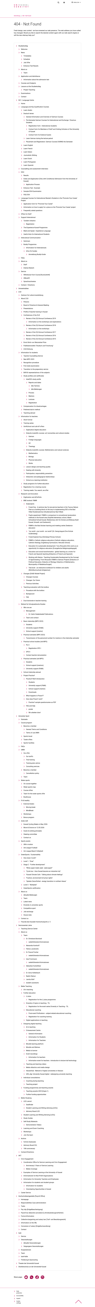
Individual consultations (32, 1078)
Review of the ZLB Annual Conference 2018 (41, 325)
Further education (30, 993)
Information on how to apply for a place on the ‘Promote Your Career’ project (50, 207)
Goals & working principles (33, 831)
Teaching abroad (29, 413)
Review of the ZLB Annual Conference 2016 (41, 335)
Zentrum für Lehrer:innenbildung (32, 295)
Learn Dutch (28, 159)
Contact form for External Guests (40, 135)
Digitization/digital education (36, 430)
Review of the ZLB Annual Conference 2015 (41, 339)
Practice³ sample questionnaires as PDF (42, 702)
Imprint (18, 1298)
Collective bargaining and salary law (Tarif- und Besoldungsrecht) (43, 1219)
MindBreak (29, 810)
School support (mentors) (35, 665)
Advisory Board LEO (33, 1111)
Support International (28, 217)
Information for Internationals (36, 248)
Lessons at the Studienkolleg (31, 86)
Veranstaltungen (26, 1240)
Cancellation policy (32, 773)
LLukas (28, 996)
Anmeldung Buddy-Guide (37, 254)
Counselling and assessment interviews (34, 169)
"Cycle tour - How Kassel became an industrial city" (43, 871)
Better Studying (26, 1098)
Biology (31, 457)
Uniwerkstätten (23, 288)
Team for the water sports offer (34, 794)
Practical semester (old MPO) (34, 659)
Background (30, 594)
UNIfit (23, 750)
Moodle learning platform (35, 1044)
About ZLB (24, 298)
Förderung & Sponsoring (29, 1260)
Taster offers (28, 740)
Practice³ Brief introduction (35, 679)
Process (31, 393)
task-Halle (24, 1256)
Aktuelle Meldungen (30, 895)
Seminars (27, 241)
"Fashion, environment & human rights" (39, 878)
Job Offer (27, 62)
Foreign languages (35, 440)
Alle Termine (35, 386)
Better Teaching (26, 986)
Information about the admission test (36, 80)
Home (23, 103)
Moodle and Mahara (33, 1047)
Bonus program (29, 817)
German (31, 436)
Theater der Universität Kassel (28, 1263)
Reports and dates (35, 382)
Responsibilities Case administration (33, 1203)
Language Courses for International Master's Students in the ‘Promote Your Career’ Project (49, 199)
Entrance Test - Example (32, 188)
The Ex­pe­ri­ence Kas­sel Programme (35, 227)
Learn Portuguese (30, 162)
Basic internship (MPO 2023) (33, 621)
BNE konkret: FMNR (30, 500)
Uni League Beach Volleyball (33, 851)
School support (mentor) (34, 631)
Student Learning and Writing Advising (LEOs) (42, 1108)
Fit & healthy (25, 800)
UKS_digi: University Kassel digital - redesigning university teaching (49, 1074)
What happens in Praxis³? (35, 696)
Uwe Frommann (31, 959)
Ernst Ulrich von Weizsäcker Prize (35, 342)
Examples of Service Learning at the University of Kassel (43, 1172)
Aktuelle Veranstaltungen (32, 1243)
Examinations (25, 93)
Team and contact (32, 618)
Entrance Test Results (31, 66)
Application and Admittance (30, 76)
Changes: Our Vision (33, 580)
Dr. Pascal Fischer (32, 952)
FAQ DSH (27, 195)
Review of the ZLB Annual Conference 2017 (41, 332)
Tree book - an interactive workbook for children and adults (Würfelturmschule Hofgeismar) (49, 569)
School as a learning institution (36, 480)
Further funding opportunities (36, 1094)
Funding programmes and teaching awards (38, 1088)
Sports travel (28, 736)
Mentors (31, 396)
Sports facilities (29, 743)
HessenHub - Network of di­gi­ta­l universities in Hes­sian (44, 1071)
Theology (32, 446)
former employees (30, 1142)
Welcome (24, 49)
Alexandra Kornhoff (33, 945)
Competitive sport (30, 908)
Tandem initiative (29, 221)
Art (30, 443)
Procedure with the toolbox (35, 590)
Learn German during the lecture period (39, 138)
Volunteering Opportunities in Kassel (38, 1189)
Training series (29, 423)
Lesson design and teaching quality (38, 467)
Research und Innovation (29, 494)
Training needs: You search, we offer (36, 490)
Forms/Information (27, 1216)
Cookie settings (18, 1302)
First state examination (31, 366)
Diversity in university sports (33, 905)
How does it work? (30, 858)
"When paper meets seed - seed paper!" (39, 868)
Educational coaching (33, 1010)
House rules (28, 915)
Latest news (28, 902)
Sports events (25, 841)
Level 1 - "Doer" (29, 861)
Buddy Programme (30, 244)
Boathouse (27, 797)
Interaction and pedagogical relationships (40, 477)
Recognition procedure (31, 362)
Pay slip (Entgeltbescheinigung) (32, 1209)
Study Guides (28, 1118)
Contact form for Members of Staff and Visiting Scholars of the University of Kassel (54, 130)
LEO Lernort (28, 1101)
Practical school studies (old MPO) (35, 642)
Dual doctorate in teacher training (35, 601)
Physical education (35, 460)
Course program (26, 723)
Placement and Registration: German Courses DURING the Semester (49, 142)
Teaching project (31, 1084)
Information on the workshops (39, 329)
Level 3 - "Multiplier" (30, 885)
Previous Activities (32, 584)
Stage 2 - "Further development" (34, 865)
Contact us (27, 837)
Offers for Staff (26, 214)
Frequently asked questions (33, 210)
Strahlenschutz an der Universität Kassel (32, 1267)
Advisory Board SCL (30, 1145)
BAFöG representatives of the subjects (37, 372)
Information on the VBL (29, 1223)
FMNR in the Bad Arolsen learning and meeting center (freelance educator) (50, 527)
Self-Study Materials (30, 1121)
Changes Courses (32, 577)
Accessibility (19, 1295)
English (76, 2)
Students (29, 624)
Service (23, 271)
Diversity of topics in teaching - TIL (38, 1003)
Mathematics (33, 453)
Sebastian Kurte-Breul (33, 966)
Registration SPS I (35, 648)
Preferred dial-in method (32, 410)
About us (24, 69)
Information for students (29, 352)
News (23, 52)
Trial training (30, 760)
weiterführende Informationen (39, 942)
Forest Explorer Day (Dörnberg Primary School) (45, 537)
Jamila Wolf (30, 979)
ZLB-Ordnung (28, 349)
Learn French (28, 149)
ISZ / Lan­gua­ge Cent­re (26, 100)
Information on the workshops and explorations (45, 322)
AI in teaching (28, 990)
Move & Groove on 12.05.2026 (34, 827)
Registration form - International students (43, 126)
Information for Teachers (37, 1040)
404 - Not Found (34, 15)
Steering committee (30, 834)
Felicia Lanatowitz (32, 949)
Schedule (27, 59)
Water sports (25, 780)
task (19, 1233)
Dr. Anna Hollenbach (33, 973)
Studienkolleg (23, 46)
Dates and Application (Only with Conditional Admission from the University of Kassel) (50, 180)
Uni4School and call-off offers (34, 426)
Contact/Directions (27, 1152)
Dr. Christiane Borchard (34, 939)
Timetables (27, 56)
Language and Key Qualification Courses (35, 107)
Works (31, 463)
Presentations (28, 308)
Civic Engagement (27, 1159)
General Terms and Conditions (36, 729)
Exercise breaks (29, 804)
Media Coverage (31, 1169)
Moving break (30, 807)
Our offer (27, 753)
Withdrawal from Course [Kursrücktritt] (37, 275)
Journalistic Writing (30, 155)
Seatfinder (29, 1105)
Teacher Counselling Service (33, 356)
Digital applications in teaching (36, 1020)
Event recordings (31, 1054)
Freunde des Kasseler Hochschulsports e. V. (36, 922)
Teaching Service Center (29, 929)
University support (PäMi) (35, 628)
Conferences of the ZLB (32, 315)
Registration (30, 224)
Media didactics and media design (38, 1067)
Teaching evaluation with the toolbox (36, 587)
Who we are (28, 607)
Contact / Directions (28, 285)
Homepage (24, 1199)
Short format (28, 420)
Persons (26, 302)
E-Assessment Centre (33, 1030)
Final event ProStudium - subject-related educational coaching (50, 1013)
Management (30, 611)
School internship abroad (32, 672)
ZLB (19, 292)
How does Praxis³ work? (34, 699)
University (16, 15)
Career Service (26, 1193)
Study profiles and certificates (34, 376)
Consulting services (32, 766)
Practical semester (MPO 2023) (34, 635)
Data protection (19, 1292)
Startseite (24, 719)
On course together (30, 784)
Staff (25, 265)
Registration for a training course (35, 487)
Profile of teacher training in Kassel (36, 312)
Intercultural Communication (31, 238)
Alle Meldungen (36, 389)
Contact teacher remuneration (36, 655)
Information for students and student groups (39, 1182)
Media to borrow (31, 1050)
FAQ (27, 597)
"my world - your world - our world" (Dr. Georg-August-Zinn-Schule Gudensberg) (51, 532)
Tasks (23, 1206)
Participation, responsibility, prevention (39, 473)
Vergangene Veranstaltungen (33, 1246)
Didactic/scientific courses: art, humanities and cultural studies (47, 433)
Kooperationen (26, 1250)
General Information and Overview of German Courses (44, 117)
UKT (19, 1156)
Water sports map (30, 787)
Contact (23, 97)
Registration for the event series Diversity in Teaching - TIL (48, 1006)
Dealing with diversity (33, 470)
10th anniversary (29, 1148)
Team (25, 73)
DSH (22, 172)
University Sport (23, 716)
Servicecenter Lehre (25, 925)
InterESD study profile (33, 379)
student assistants (32, 983)
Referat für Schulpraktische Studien (33, 604)
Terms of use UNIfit (32, 733)
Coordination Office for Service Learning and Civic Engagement (45, 1162)
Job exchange (28, 912)
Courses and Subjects (28, 83)
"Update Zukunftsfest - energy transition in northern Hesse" (46, 881)
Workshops (27, 814)
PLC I (28, 645)
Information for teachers (29, 416)
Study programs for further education (36, 484)
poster (31, 709)
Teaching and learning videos (36, 1064)
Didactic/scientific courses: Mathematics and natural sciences (47, 450)
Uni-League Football (30, 848)
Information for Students (37, 1037)
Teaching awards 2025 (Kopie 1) (37, 1091)
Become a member (30, 726)
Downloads (32, 692)
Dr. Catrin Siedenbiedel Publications (41, 614)
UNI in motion (28, 844)
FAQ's (23, 746)
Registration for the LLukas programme (42, 1000)
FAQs (23, 258)
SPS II (28, 652)
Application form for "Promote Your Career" (38, 204)
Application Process (33, 184)
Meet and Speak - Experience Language (37, 231)
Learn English (28, 145)
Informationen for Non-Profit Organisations (38, 1176)
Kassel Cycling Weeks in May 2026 (35, 824)
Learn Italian (28, 152)
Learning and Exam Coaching (34, 1128)
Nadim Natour (31, 976)
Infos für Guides (31, 251)
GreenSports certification (32, 888)
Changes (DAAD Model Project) (34, 574)
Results (26, 175)
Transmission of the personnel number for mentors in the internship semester (52, 638)
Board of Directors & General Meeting (36, 305)
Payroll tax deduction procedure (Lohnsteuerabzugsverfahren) (42, 1213)
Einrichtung (24, 15)
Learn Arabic (28, 110)
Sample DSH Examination (32, 191)
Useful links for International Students (36, 234)
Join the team (28, 1135)
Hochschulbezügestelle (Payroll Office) (31, 1196)
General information (35, 1034)
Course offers (28, 790)
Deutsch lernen (29, 113)
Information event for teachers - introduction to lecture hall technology (52, 1060)
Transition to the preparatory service (36, 369)
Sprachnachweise (30, 281)
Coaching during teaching (35, 1081)
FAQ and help (30, 706)
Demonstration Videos (33, 1125)
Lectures (31, 399)
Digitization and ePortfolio (33, 497)
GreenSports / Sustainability (30, 855)
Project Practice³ (29, 675)
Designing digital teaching (32, 1024)
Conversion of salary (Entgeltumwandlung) (35, 1226)
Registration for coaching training (40, 1017)
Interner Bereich (29, 268)
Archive (23, 1138)
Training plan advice (33, 763)
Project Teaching (29, 90)
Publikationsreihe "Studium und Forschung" (38, 346)
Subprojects (30, 504)
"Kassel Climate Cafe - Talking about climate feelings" (44, 875)
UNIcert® (27, 278)
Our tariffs (29, 756)
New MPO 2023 (29, 359)
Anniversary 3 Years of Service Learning (39, 1166)
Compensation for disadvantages (35, 406)
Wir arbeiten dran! (35, 712)
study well (24, 821)
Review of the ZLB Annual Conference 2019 (41, 318)
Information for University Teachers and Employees (41, 1179)
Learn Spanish (28, 165)
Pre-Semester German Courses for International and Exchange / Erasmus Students (51, 121)
